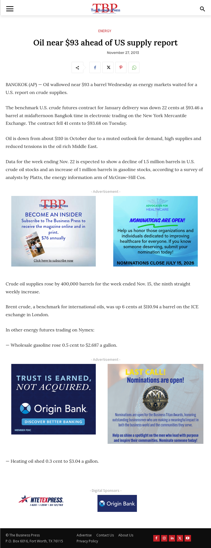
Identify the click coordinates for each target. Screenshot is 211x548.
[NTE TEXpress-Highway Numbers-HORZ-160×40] (41, 500)
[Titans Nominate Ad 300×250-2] (155, 404)
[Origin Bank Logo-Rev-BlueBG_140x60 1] (117, 503)
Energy (105, 31)
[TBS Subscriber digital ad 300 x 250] (53, 231)
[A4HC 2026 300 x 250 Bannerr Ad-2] (155, 231)
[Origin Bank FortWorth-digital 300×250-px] (53, 399)
